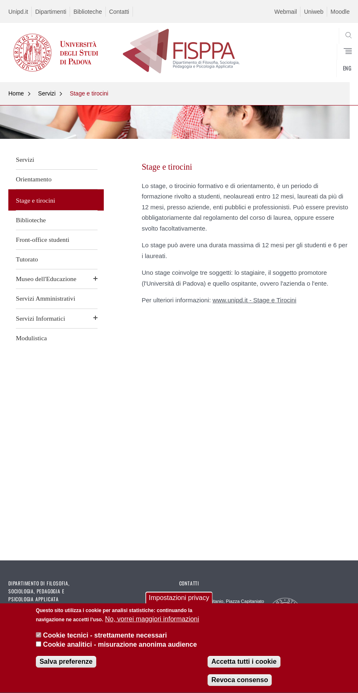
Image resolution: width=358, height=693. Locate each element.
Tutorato (27, 259)
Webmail (285, 11)
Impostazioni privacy (179, 600)
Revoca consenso (239, 682)
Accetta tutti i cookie (243, 664)
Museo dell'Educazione (46, 278)
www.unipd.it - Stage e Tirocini (254, 300)
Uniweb (313, 11)
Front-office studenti (42, 239)
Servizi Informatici (40, 318)
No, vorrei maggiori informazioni (152, 621)
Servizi (46, 93)
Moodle (340, 11)
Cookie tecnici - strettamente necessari (105, 637)
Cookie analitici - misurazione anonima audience (120, 646)
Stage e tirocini (89, 93)
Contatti (119, 11)
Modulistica (31, 337)
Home (16, 93)
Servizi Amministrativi (45, 298)
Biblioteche (87, 11)
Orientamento (34, 179)
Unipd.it (18, 11)
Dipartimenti (50, 11)
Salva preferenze (66, 664)
